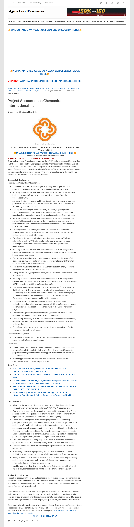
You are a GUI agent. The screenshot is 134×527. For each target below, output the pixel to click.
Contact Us (22, 3)
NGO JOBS (41, 91)
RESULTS (86, 21)
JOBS (73, 88)
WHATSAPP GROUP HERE (34, 81)
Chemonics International (59, 88)
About (11, 3)
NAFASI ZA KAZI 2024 (27, 91)
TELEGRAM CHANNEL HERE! (65, 81)
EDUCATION (97, 21)
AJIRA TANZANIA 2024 (39, 88)
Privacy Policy (35, 3)
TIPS (106, 21)
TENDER (70, 21)
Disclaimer (48, 3)
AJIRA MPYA (60, 21)
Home (12, 21)
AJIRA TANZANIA (21, 88)
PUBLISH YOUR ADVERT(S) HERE (31, 21)
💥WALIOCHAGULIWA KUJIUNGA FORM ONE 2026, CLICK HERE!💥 (45, 30)
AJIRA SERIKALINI (117, 21)
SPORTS (49, 21)
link (60, 478)
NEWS (78, 21)
